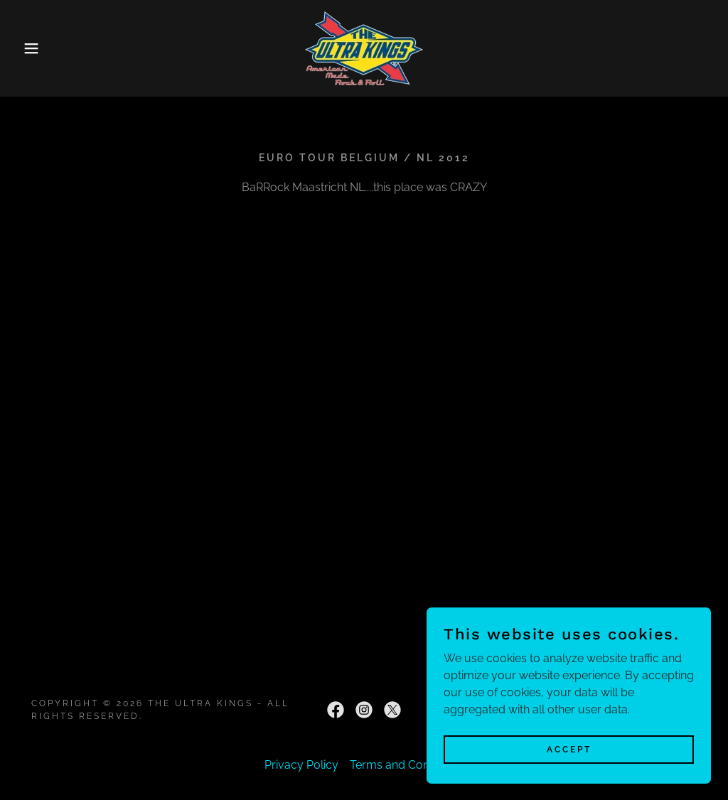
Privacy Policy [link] (301, 765)
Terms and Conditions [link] (407, 765)
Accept (569, 749)
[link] (364, 47)
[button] (36, 48)
